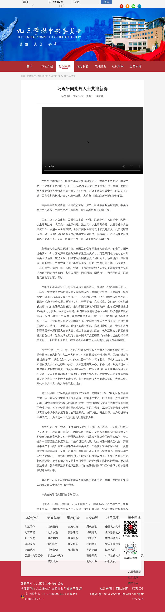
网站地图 (123, 588)
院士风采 (110, 550)
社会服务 (73, 544)
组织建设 (92, 532)
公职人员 (110, 561)
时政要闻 (42, 76)
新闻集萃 (65, 66)
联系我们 (138, 588)
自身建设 (100, 66)
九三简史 (30, 538)
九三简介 (30, 526)
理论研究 (92, 555)
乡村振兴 (73, 550)
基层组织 (92, 550)
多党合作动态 (55, 555)
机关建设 (92, 538)
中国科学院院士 (114, 538)
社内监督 (92, 544)
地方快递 (53, 532)
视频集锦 (53, 550)
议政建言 (73, 532)
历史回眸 (135, 66)
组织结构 (30, 550)
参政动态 (73, 526)
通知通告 (53, 544)
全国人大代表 (113, 526)
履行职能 (82, 66)
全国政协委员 (113, 532)
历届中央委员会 (34, 555)
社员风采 (118, 66)
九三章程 (30, 532)
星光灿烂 (53, 561)
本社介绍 (47, 66)
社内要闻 (53, 526)
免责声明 (107, 588)
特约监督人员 (113, 555)
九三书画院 (134, 571)
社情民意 (73, 538)
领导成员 (30, 544)
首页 (29, 66)
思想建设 (92, 526)
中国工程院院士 (114, 544)
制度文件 (92, 561)
